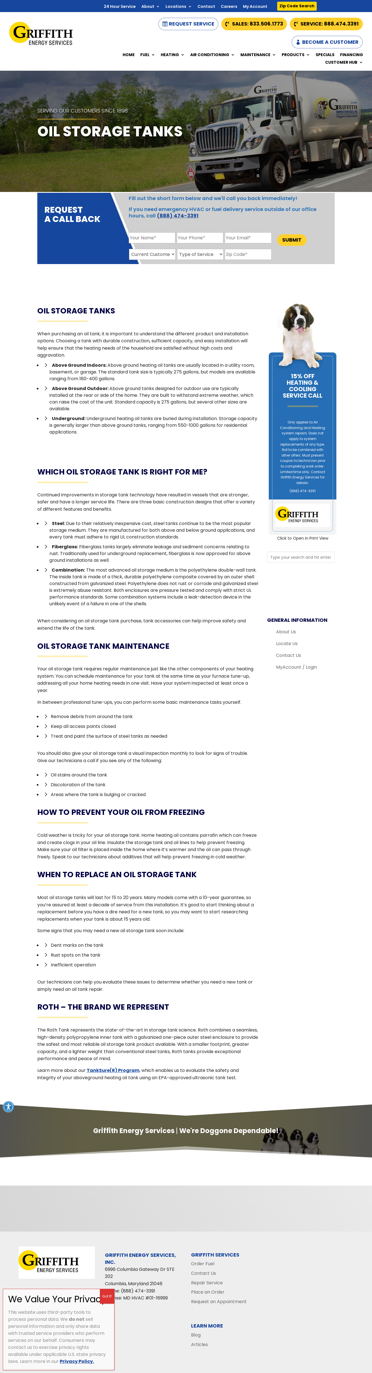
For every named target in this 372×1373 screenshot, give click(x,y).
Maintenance (255, 55)
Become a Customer (330, 41)
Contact (206, 6)
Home (129, 55)
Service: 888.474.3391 (329, 23)
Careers (229, 6)
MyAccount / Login (296, 667)
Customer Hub (341, 62)
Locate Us (287, 643)
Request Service (191, 23)
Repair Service (207, 1283)
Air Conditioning (209, 55)
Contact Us (288, 655)
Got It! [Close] (107, 1296)
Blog (196, 1335)
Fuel (145, 55)
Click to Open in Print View (302, 538)
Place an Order (207, 1292)
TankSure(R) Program (113, 1070)
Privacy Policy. (77, 1361)
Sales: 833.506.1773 (257, 23)
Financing (351, 55)
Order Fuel (202, 1263)
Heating (170, 55)
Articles (199, 1344)
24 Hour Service (120, 6)
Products (293, 55)
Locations (176, 6)
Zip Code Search (296, 6)
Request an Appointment (219, 1301)
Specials (325, 55)
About (147, 6)
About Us (286, 632)
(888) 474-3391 (177, 215)
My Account (255, 6)
